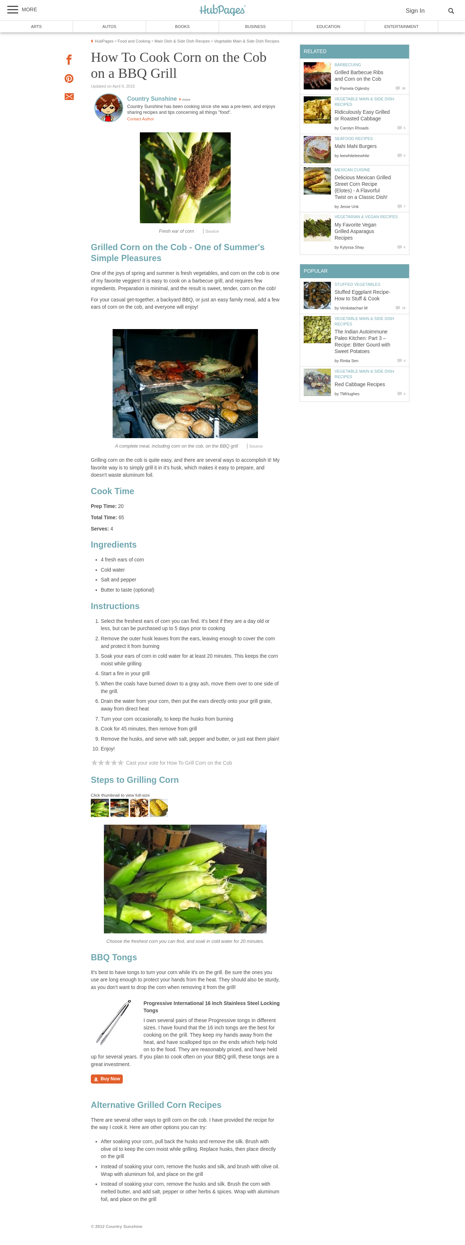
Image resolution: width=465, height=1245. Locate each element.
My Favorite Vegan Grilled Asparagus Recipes (355, 231)
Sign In (415, 10)
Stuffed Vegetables (357, 284)
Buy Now (106, 1079)
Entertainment (401, 26)
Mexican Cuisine (352, 170)
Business (255, 26)
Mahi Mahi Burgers (356, 146)
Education (328, 26)
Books (182, 26)
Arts (36, 26)
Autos (109, 26)
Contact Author (140, 119)
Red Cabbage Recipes (360, 384)
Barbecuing (348, 65)
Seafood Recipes (354, 138)
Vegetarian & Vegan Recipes (366, 217)
